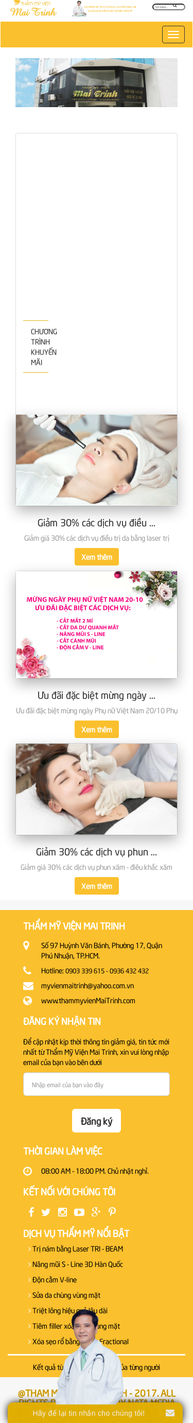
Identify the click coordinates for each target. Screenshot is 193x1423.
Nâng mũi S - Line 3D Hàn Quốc (75, 1263)
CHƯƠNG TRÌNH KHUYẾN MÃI (39, 346)
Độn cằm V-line (52, 1279)
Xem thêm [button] (96, 556)
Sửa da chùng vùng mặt (64, 1294)
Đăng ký (96, 1120)
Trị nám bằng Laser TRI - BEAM (75, 1248)
